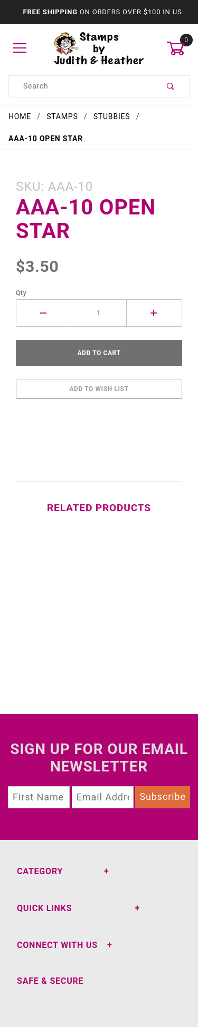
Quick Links (44, 908)
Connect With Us (57, 945)
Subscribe (162, 796)
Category (40, 871)
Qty (21, 293)
